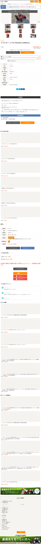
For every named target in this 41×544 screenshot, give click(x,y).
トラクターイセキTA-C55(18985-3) (8, 173)
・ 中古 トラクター (5, 504)
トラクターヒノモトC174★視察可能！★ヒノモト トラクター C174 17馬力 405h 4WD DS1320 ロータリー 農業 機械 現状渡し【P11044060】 (20, 438)
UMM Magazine (5, 529)
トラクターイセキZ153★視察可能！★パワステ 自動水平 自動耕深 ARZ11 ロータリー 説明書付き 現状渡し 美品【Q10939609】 (20, 360)
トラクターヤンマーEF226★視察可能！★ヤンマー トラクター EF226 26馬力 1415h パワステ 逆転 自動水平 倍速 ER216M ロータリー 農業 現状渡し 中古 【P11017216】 (20, 468)
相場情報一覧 (4, 519)
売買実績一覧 (4, 520)
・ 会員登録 (3, 517)
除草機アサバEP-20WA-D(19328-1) (8, 203)
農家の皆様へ (4, 515)
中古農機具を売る (5, 509)
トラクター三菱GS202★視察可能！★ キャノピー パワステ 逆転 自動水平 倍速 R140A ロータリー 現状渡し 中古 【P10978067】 (20, 390)
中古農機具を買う (5, 502)
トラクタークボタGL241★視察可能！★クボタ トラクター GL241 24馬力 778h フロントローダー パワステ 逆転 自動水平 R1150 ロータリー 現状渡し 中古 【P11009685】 (20, 453)
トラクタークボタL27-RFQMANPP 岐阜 (9, 481)
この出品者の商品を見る (20, 268)
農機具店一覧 (4, 510)
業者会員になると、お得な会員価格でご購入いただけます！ (20, 49)
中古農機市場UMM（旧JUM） (7, 501)
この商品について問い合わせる (13, 52)
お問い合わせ (4, 526)
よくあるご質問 (5, 523)
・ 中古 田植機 (21, 504)
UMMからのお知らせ (5, 527)
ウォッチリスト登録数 (7, 56)
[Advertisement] (20, 92)
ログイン (32, 1)
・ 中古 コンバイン (5, 506)
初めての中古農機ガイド (6, 522)
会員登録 (36, 1)
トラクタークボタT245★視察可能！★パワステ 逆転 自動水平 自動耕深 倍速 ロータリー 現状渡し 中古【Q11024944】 (20, 408)
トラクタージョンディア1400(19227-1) (9, 143)
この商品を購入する (27, 52)
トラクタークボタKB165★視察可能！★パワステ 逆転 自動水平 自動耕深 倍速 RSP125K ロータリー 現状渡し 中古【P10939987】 (20, 375)
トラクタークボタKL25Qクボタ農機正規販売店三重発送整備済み (14, 422)
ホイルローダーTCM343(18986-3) (8, 158)
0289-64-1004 (11, 237)
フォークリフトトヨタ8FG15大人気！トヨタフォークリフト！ (13, 329)
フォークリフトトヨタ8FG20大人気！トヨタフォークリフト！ (13, 344)
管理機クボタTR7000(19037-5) (7, 188)
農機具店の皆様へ (5, 512)
